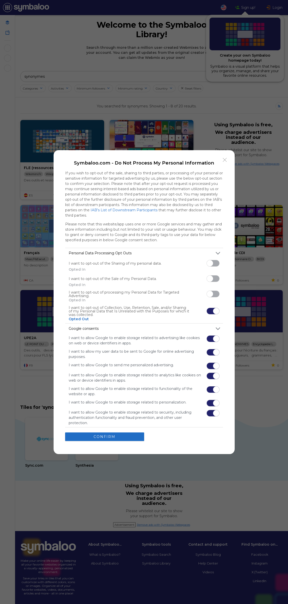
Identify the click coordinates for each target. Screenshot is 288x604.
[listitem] (144, 253)
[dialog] (144, 302)
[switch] (213, 263)
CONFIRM (104, 436)
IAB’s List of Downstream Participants (124, 210)
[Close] (225, 160)
